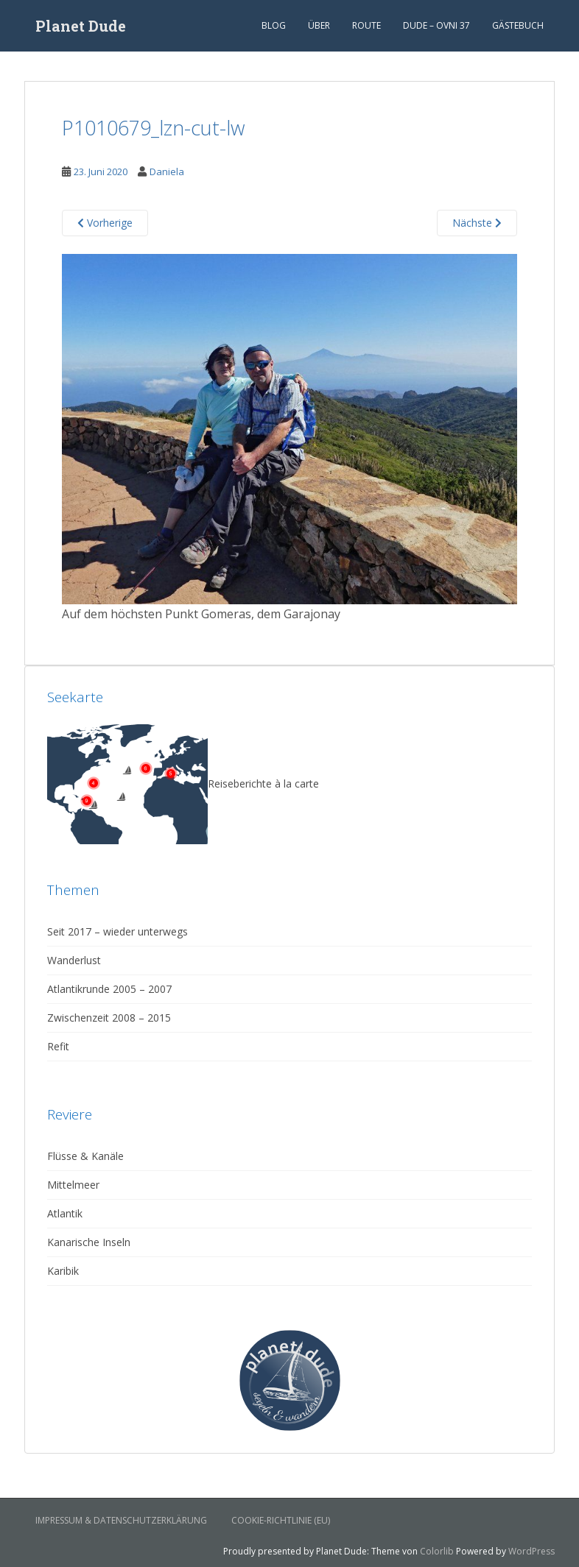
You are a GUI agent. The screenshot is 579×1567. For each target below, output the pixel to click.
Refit (58, 1046)
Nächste (477, 223)
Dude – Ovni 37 (436, 25)
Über (319, 25)
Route (366, 25)
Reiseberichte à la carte (183, 783)
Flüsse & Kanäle (85, 1156)
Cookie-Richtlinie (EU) (280, 1520)
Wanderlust (74, 960)
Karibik (63, 1271)
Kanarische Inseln (88, 1242)
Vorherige (105, 223)
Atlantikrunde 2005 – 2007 (109, 989)
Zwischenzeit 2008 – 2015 (109, 1018)
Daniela (167, 171)
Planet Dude (80, 25)
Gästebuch (518, 25)
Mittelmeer (73, 1185)
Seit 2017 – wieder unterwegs (117, 931)
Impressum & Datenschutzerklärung (121, 1520)
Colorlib (437, 1551)
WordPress (531, 1551)
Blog (274, 25)
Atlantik (65, 1213)
